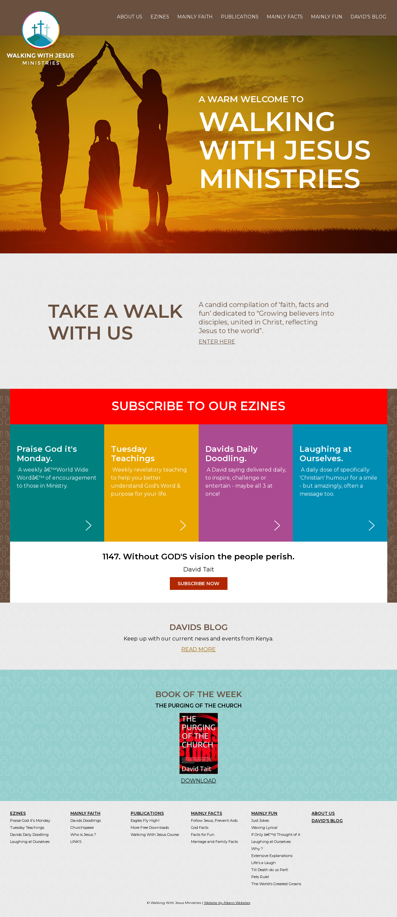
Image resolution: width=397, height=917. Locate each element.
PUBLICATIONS (240, 17)
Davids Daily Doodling (29, 834)
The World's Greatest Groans (276, 883)
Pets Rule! (260, 876)
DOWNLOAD (198, 781)
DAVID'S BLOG (368, 17)
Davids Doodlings (85, 820)
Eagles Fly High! (145, 820)
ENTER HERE (217, 342)
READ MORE (198, 649)
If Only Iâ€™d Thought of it (275, 834)
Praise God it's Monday (30, 820)
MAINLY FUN (326, 17)
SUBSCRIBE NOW (198, 583)
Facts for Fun (202, 834)
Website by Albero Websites (227, 903)
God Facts (199, 827)
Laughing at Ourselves (30, 841)
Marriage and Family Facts (214, 841)
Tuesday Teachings (27, 827)
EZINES (159, 17)
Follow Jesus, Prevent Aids (214, 820)
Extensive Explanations (271, 855)
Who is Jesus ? (83, 834)
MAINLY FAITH (195, 17)
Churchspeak (82, 827)
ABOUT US (129, 17)
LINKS (75, 841)
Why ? (257, 848)
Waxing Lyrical (264, 827)
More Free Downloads (150, 827)
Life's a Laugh (263, 862)
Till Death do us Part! (269, 869)
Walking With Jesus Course (155, 834)
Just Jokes (260, 820)
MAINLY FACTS (285, 17)
